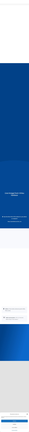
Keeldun (14, 424)
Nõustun (14, 420)
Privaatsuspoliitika (14, 430)
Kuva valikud (14, 427)
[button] (27, 414)
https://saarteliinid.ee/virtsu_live (14, 221)
